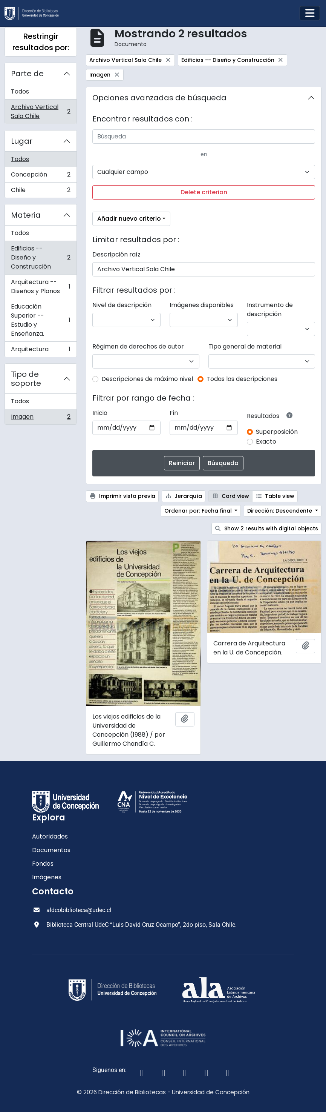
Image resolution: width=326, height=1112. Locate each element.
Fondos (43, 863)
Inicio (99, 413)
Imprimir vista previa (122, 496)
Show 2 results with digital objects (266, 528)
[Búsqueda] (203, 136)
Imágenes (46, 877)
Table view (275, 496)
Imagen (40, 418)
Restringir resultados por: (40, 42)
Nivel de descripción (122, 305)
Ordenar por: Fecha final (198, 511)
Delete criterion (204, 192)
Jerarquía (183, 496)
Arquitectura (40, 351)
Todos (20, 91)
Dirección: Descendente (280, 511)
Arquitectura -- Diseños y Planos (40, 286)
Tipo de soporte (26, 379)
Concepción (40, 176)
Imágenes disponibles (202, 305)
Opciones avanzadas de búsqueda (159, 97)
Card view (230, 496)
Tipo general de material (245, 346)
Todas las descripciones (242, 379)
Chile (40, 192)
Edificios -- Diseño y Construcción (40, 257)
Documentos (51, 850)
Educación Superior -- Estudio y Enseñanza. (40, 320)
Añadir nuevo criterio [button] (129, 218)
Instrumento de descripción (270, 309)
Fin (174, 413)
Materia (26, 215)
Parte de (27, 73)
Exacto (266, 441)
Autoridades (50, 836)
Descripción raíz (116, 254)
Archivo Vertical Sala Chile (40, 111)
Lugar (21, 141)
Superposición (277, 431)
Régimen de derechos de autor (138, 346)
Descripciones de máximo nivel (147, 379)
